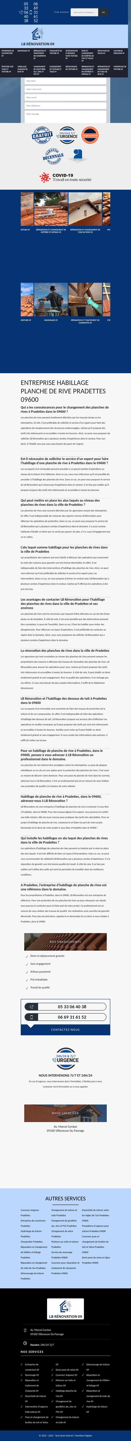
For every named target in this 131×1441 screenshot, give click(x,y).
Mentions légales (83, 1435)
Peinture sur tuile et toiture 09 (7, 69)
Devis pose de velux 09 (106, 52)
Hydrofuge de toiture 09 (122, 68)
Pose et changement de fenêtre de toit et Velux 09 (89, 56)
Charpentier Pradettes (32, 1241)
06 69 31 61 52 (33, 12)
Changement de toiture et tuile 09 (57, 69)
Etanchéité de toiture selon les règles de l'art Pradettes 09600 (95, 1215)
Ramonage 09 (24, 51)
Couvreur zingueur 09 (121, 52)
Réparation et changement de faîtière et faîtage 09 (89, 70)
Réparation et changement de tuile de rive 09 (106, 70)
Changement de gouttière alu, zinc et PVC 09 (40, 70)
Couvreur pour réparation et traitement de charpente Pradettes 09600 (65, 1268)
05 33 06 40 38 (24, 12)
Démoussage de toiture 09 (73, 68)
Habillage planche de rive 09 (23, 69)
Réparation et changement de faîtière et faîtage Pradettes (34, 1252)
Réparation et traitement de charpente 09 (41, 53)
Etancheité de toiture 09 (57, 52)
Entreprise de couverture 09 (8, 53)
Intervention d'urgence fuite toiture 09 (73, 55)
